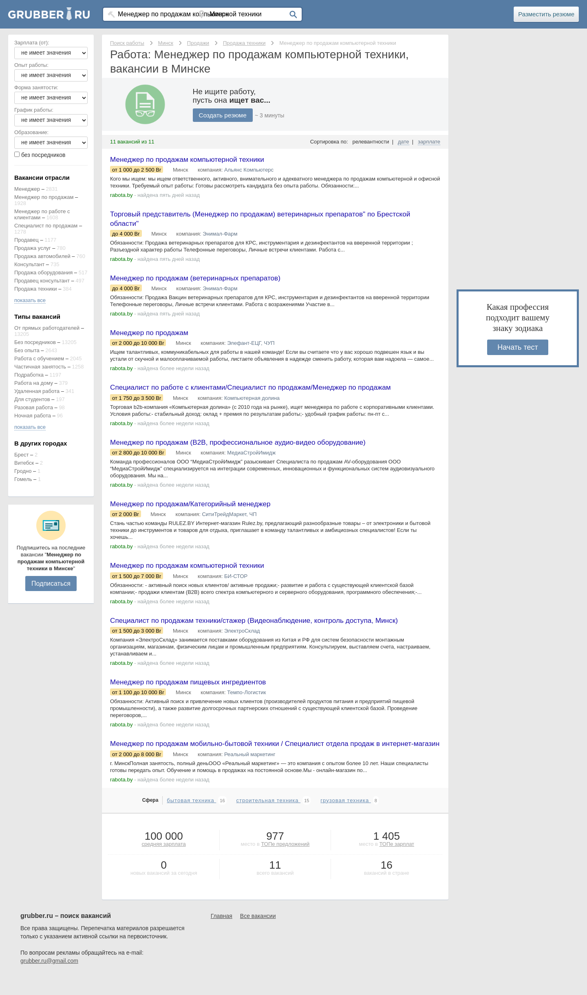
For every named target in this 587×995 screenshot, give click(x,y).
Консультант (29, 264)
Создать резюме (224, 115)
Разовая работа (33, 407)
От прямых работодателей (46, 328)
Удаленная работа (37, 391)
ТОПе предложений (285, 862)
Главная (221, 934)
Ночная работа (32, 416)
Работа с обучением (39, 358)
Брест (21, 455)
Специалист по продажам (45, 226)
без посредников (43, 155)
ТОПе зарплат (396, 862)
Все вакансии (258, 934)
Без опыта (27, 350)
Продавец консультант (42, 281)
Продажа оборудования (43, 272)
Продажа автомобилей (42, 256)
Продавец (26, 240)
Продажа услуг (32, 248)
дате (403, 142)
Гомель (23, 479)
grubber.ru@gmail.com (49, 978)
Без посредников (35, 342)
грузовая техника (345, 818)
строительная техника (268, 818)
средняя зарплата (164, 862)
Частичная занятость (40, 367)
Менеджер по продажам (43, 197)
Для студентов (32, 399)
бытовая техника (191, 818)
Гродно (22, 471)
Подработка (29, 375)
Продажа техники (35, 289)
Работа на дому (33, 383)
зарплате (429, 142)
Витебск (24, 463)
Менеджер (27, 189)
